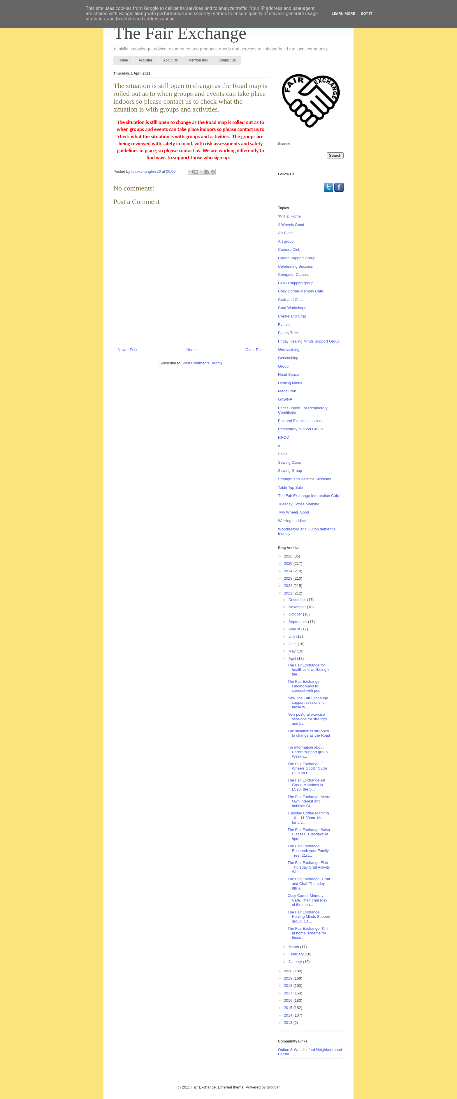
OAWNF (285, 399)
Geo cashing (288, 349)
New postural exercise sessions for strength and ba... (307, 719)
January (296, 961)
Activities (145, 60)
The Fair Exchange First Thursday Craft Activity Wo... (308, 867)
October (296, 614)
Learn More (343, 13)
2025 (288, 563)
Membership (198, 60)
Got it (366, 13)
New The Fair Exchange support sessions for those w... (307, 702)
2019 (288, 978)
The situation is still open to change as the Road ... (308, 735)
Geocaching (288, 358)
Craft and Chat (290, 299)
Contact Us (227, 60)
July (292, 636)
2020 (288, 971)
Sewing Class (289, 462)
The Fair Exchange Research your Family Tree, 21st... (307, 850)
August (295, 629)
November (298, 607)
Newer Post (127, 349)
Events (284, 324)
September (298, 622)
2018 (288, 985)
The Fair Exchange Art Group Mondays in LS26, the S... (306, 784)
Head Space (288, 374)
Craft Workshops (292, 308)
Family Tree (288, 333)
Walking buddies (292, 520)
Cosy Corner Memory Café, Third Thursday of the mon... (307, 900)
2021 (288, 593)
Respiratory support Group (300, 429)
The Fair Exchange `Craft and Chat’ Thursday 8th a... (308, 883)
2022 (288, 585)
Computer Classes (293, 274)
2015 (288, 1007)
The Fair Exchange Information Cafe (308, 495)
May (293, 651)
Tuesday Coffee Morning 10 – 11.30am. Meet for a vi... (308, 817)
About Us (170, 60)
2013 (288, 1022)
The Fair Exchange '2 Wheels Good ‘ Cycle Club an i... (307, 768)
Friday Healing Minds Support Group (309, 341)
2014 (288, 1015)
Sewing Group (290, 470)
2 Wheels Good (291, 225)
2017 (288, 993)
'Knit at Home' (289, 216)
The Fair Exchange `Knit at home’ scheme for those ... (307, 933)
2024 (288, 571)
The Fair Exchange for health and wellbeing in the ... (308, 669)
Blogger (273, 1087)
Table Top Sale (290, 487)
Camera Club (289, 249)
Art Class (285, 233)
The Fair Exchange (179, 33)
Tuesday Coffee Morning (298, 504)
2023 (288, 578)
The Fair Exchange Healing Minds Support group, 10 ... (308, 916)
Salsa (283, 454)
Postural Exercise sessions (300, 421)
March (294, 947)
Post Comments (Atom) (202, 363)
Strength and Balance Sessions (304, 479)
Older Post (254, 349)
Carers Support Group (296, 258)
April (293, 658)
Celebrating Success (295, 266)
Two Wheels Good (293, 512)
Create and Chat (292, 316)
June (293, 644)
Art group (285, 241)
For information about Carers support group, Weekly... (307, 751)
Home (123, 60)
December (298, 599)
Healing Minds (290, 383)
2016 (288, 1000)
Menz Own (287, 391)
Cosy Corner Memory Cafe (300, 291)
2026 (288, 556)
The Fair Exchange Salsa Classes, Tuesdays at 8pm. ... (308, 834)
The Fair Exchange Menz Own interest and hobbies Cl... (308, 801)
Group (283, 366)
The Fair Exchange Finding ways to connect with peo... (305, 686)
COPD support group (295, 283)
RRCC (283, 437)
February (297, 954)
